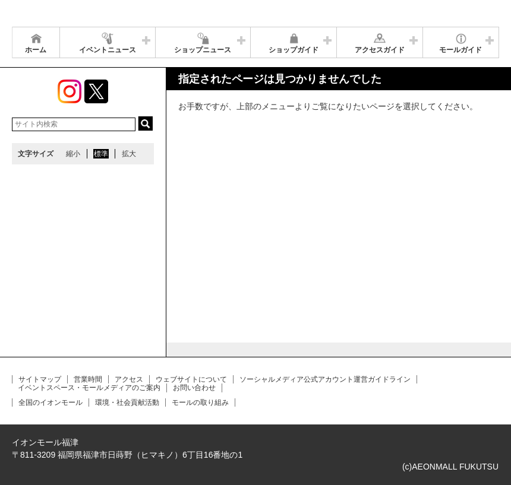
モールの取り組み (200, 402)
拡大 (129, 154)
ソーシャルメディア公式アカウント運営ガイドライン (325, 379)
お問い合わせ (194, 387)
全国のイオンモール (50, 402)
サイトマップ (39, 379)
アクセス (129, 379)
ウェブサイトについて (191, 379)
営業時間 (88, 379)
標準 (101, 154)
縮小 (73, 154)
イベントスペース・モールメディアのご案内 (89, 387)
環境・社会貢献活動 (127, 402)
